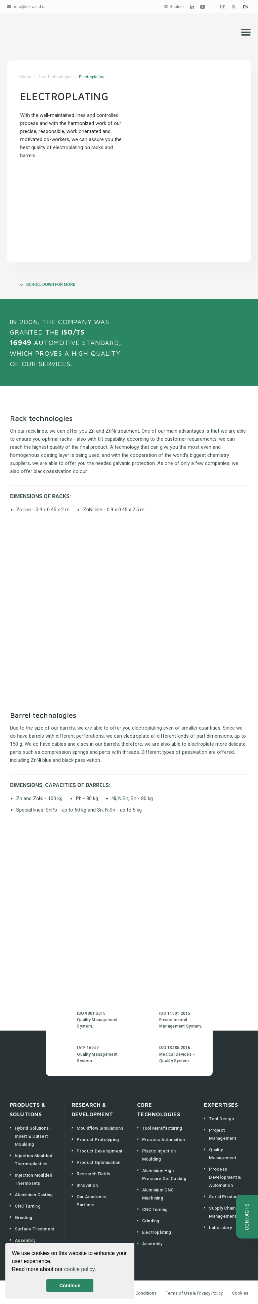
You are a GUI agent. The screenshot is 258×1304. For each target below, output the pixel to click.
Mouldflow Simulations (100, 1128)
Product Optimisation (99, 1162)
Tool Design (221, 1118)
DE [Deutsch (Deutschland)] (222, 6)
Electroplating (156, 1232)
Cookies (240, 1293)
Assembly (25, 1240)
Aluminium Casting (34, 1194)
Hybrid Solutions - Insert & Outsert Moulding (33, 1136)
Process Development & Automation (225, 1177)
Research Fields (94, 1173)
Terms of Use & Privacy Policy (194, 1293)
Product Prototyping (98, 1139)
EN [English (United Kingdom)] (246, 6)
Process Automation (163, 1139)
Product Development (100, 1151)
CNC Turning (28, 1206)
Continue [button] (69, 1285)
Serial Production (227, 1196)
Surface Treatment (34, 1228)
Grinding (23, 1217)
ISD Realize (173, 6)
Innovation (87, 1185)
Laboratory (220, 1227)
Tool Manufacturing (162, 1128)
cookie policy (79, 1269)
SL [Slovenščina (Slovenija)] (233, 6)
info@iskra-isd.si (29, 6)
